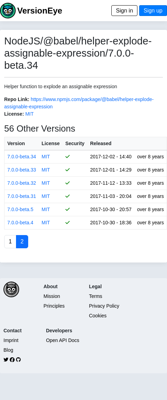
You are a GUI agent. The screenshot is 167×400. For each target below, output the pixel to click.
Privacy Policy (104, 306)
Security (75, 143)
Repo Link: (16, 99)
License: (14, 114)
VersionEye (39, 10)
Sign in (124, 11)
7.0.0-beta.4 (20, 222)
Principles (54, 306)
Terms (95, 296)
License (51, 143)
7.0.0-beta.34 (21, 156)
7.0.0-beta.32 (21, 183)
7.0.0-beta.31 (21, 196)
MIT (29, 114)
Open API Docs (62, 340)
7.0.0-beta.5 (20, 209)
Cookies (98, 315)
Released (100, 143)
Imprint (10, 340)
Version (16, 143)
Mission (51, 296)
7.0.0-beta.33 (21, 170)
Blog (8, 350)
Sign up (153, 11)
